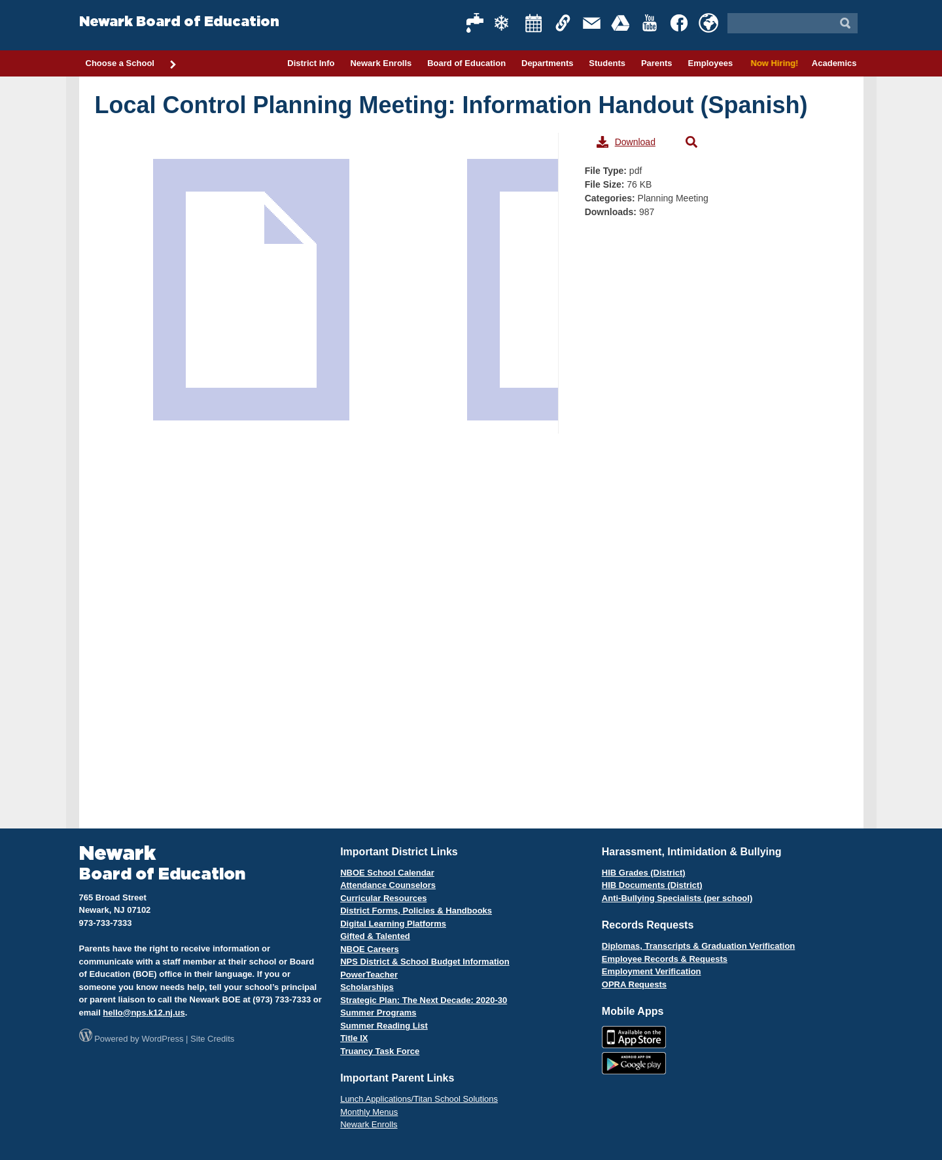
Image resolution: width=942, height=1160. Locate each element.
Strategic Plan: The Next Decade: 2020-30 (423, 1000)
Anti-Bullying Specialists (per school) (677, 898)
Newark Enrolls (380, 63)
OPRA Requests (634, 984)
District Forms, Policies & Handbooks (416, 910)
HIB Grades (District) (644, 873)
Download (626, 142)
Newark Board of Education (179, 22)
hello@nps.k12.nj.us (143, 1012)
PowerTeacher (369, 975)
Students (607, 63)
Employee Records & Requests (664, 959)
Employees (710, 63)
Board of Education (466, 63)
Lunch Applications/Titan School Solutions (419, 1099)
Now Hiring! (772, 63)
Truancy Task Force (379, 1051)
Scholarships (367, 987)
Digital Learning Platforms (393, 924)
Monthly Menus (369, 1112)
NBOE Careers (369, 949)
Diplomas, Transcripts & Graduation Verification (698, 946)
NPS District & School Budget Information (425, 961)
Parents (656, 63)
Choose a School (131, 64)
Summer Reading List (384, 1026)
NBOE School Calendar (387, 873)
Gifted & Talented (375, 936)
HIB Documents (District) (652, 885)
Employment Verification (651, 971)
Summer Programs (378, 1012)
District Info (310, 63)
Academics (834, 63)
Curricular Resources (383, 898)
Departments (547, 63)
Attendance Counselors (388, 885)
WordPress (162, 1039)
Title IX (354, 1038)
